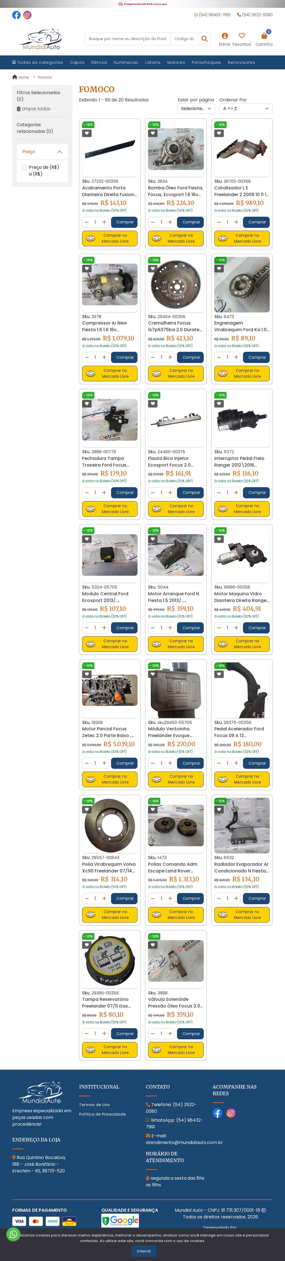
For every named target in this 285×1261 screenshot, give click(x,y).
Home (20, 77)
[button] (204, 39)
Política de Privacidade (102, 1114)
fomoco (45, 77)
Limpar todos (33, 109)
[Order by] (246, 108)
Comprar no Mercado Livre (107, 238)
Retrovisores (241, 62)
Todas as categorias (37, 62)
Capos (77, 62)
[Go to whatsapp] (13, 1234)
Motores (176, 62)
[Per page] (196, 108)
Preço (28, 151)
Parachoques (206, 62)
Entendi (144, 1251)
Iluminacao (126, 62)
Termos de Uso (94, 1105)
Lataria (153, 62)
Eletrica (99, 62)
